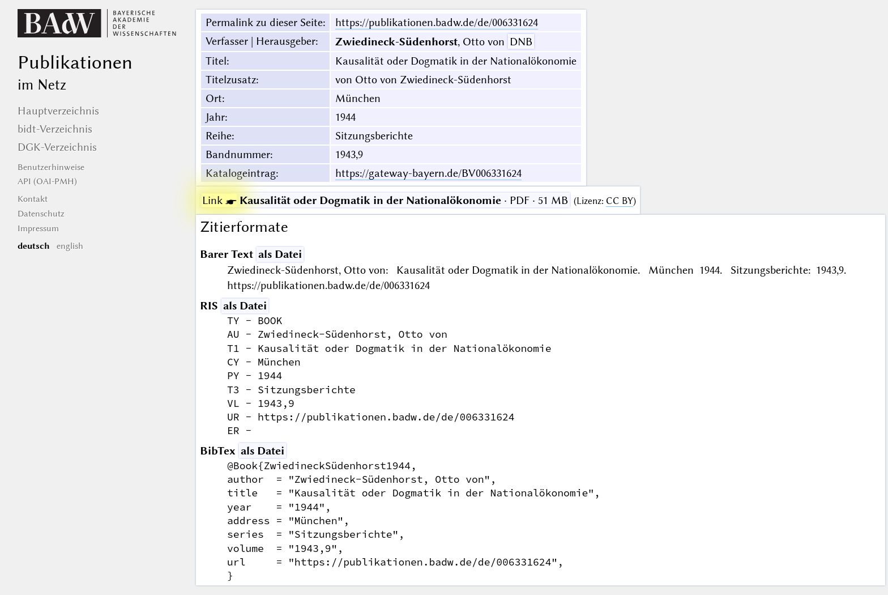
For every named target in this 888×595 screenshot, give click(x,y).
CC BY (619, 201)
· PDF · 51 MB (385, 200)
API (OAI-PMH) (47, 181)
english (70, 246)
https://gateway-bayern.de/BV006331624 (428, 173)
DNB (521, 41)
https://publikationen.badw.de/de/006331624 (436, 22)
